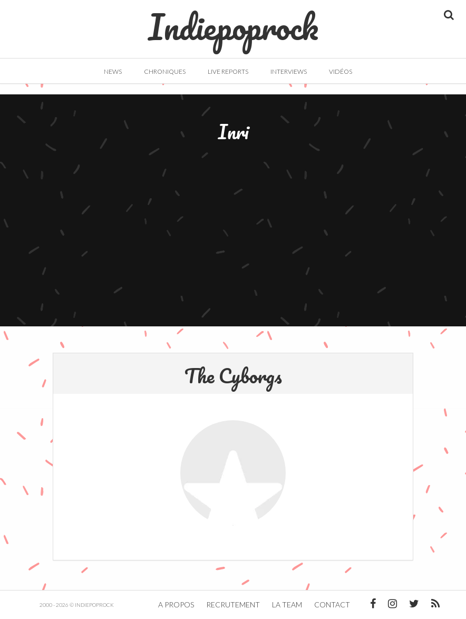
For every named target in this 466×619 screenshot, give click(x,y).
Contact (332, 604)
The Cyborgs (233, 375)
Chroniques (165, 71)
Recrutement (233, 604)
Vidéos (340, 71)
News (113, 71)
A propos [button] (176, 604)
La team (287, 604)
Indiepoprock (233, 21)
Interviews (288, 71)
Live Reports (228, 71)
